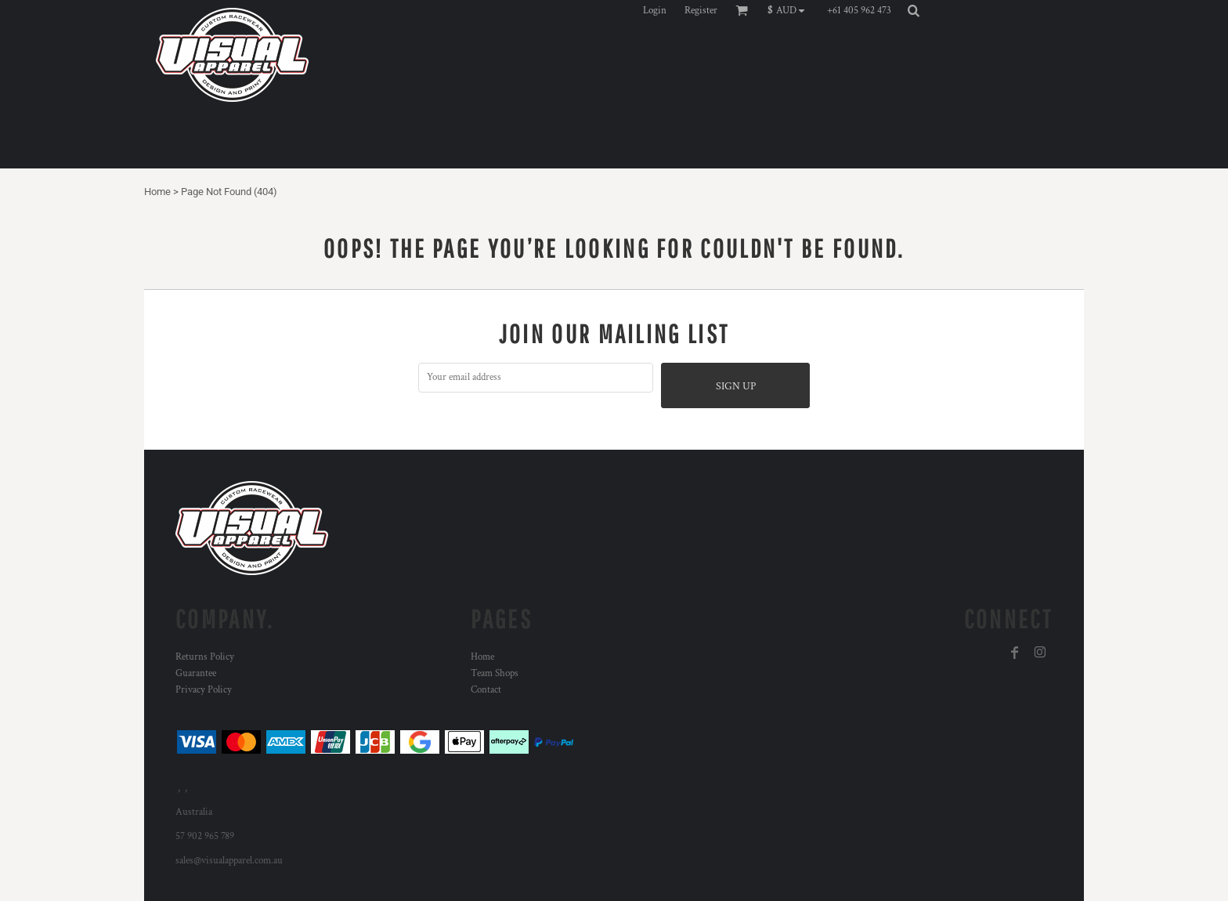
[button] (790, 10)
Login (654, 10)
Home (157, 191)
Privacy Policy (203, 690)
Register (700, 10)
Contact (486, 690)
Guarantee (195, 673)
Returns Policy (204, 657)
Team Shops (494, 673)
